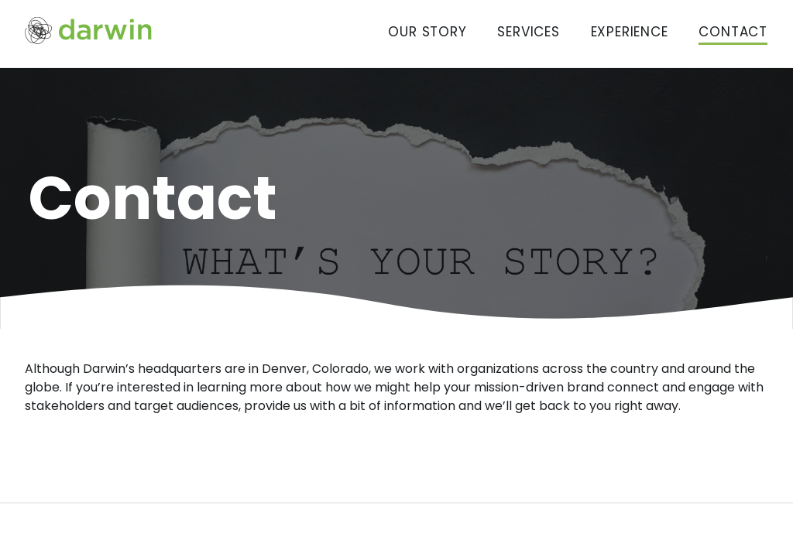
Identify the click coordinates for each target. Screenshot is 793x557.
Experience (629, 31)
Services (528, 31)
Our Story (427, 31)
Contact (733, 31)
